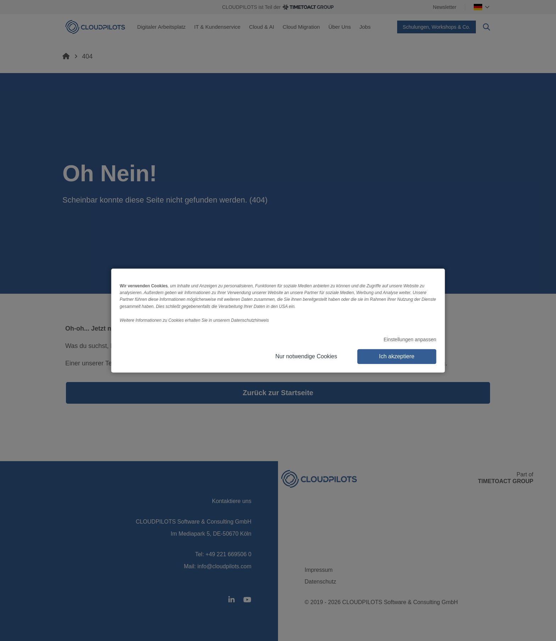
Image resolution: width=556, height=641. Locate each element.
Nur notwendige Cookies (306, 356)
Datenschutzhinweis (250, 320)
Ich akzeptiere (397, 356)
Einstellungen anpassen (410, 339)
